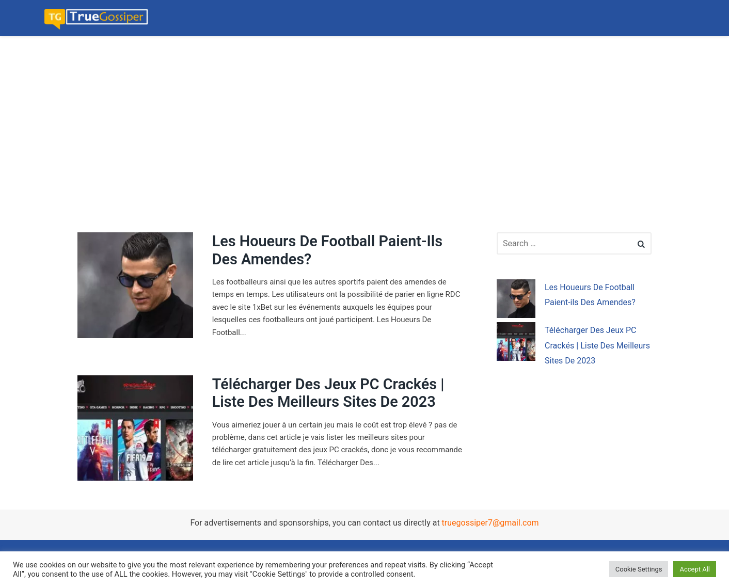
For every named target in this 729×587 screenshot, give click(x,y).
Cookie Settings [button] (638, 569)
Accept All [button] (694, 569)
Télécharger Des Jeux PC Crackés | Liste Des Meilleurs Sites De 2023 (328, 393)
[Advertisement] (310, 108)
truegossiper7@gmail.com (490, 523)
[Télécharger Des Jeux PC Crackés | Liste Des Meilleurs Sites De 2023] (516, 343)
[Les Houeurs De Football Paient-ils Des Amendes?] (516, 300)
